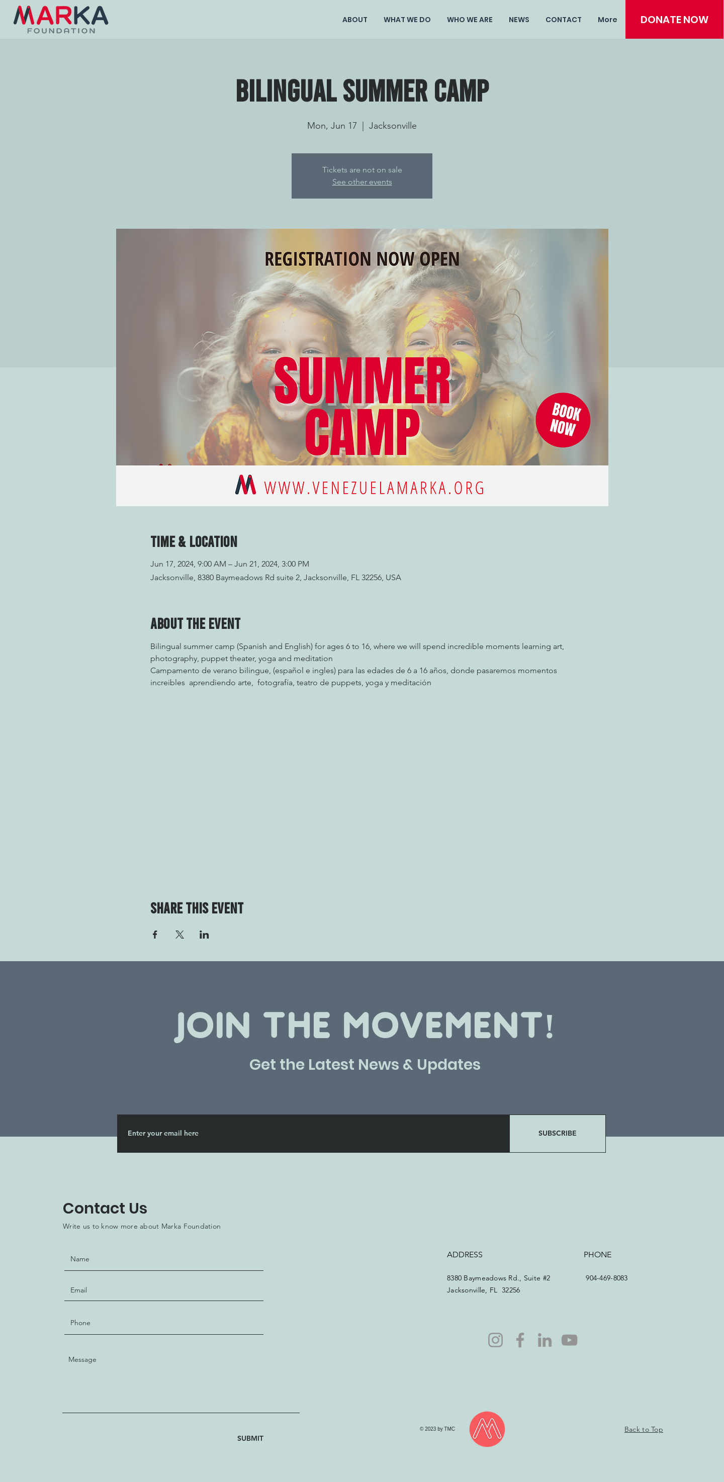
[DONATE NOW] (674, 19)
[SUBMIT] (241, 1438)
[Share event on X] (180, 935)
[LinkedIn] (545, 1340)
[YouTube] (569, 1340)
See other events (362, 182)
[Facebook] (520, 1340)
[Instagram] (495, 1340)
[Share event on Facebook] (155, 935)
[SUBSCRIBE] (557, 1134)
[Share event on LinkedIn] (204, 935)
